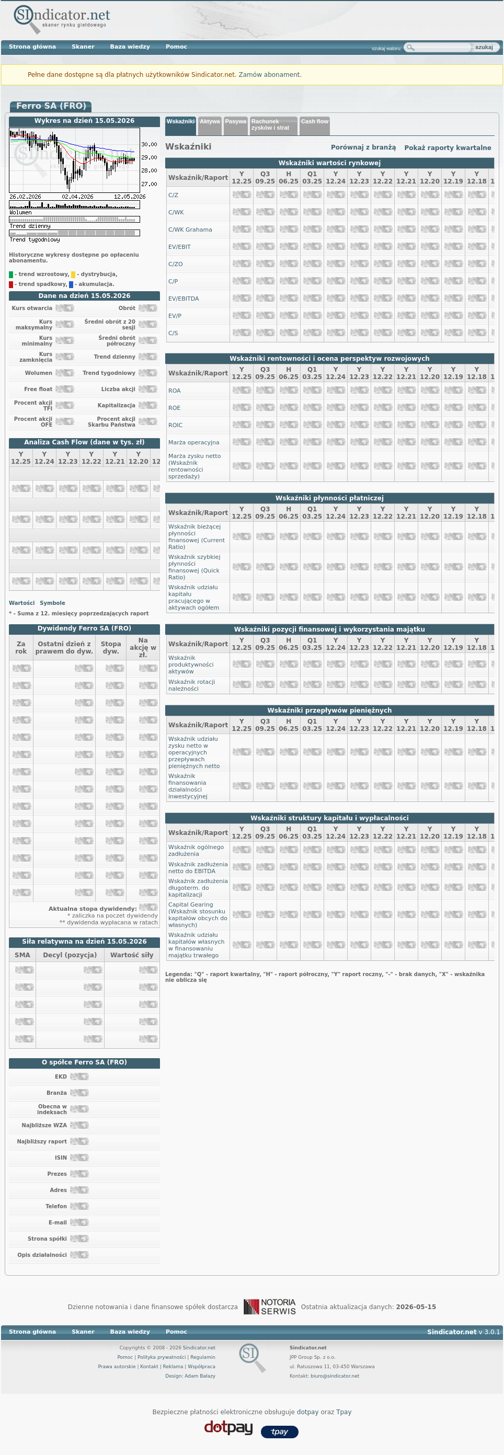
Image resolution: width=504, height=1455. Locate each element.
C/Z (173, 195)
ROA (174, 390)
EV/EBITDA (183, 298)
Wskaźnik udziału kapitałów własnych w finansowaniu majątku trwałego (196, 945)
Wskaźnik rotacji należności (191, 685)
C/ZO (175, 264)
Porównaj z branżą (363, 147)
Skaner (83, 46)
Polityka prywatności (162, 1357)
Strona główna (32, 46)
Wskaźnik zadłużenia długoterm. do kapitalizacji (198, 888)
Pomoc (176, 46)
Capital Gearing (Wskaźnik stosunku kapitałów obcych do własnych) (197, 915)
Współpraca (201, 1366)
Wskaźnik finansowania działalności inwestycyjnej (188, 786)
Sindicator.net (199, 1347)
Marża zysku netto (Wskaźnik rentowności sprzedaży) (194, 466)
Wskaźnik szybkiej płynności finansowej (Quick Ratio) (194, 567)
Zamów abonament (269, 74)
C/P (173, 281)
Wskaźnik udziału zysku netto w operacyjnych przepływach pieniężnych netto (194, 753)
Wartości (22, 603)
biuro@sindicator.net (335, 1376)
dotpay (308, 1412)
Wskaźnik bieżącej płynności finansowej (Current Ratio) (196, 537)
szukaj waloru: (387, 48)
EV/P (174, 316)
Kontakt (149, 1366)
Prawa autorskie (116, 1366)
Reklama (173, 1366)
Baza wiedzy (130, 46)
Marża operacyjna (194, 442)
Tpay (343, 1412)
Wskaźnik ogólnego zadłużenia (196, 850)
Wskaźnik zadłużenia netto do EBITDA (198, 868)
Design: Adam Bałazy (190, 1376)
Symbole (52, 603)
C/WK (176, 212)
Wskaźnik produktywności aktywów (191, 665)
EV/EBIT (179, 247)
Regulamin (202, 1357)
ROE (174, 408)
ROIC (175, 425)
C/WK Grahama (190, 229)
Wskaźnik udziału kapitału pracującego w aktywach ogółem (193, 597)
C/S (173, 333)
